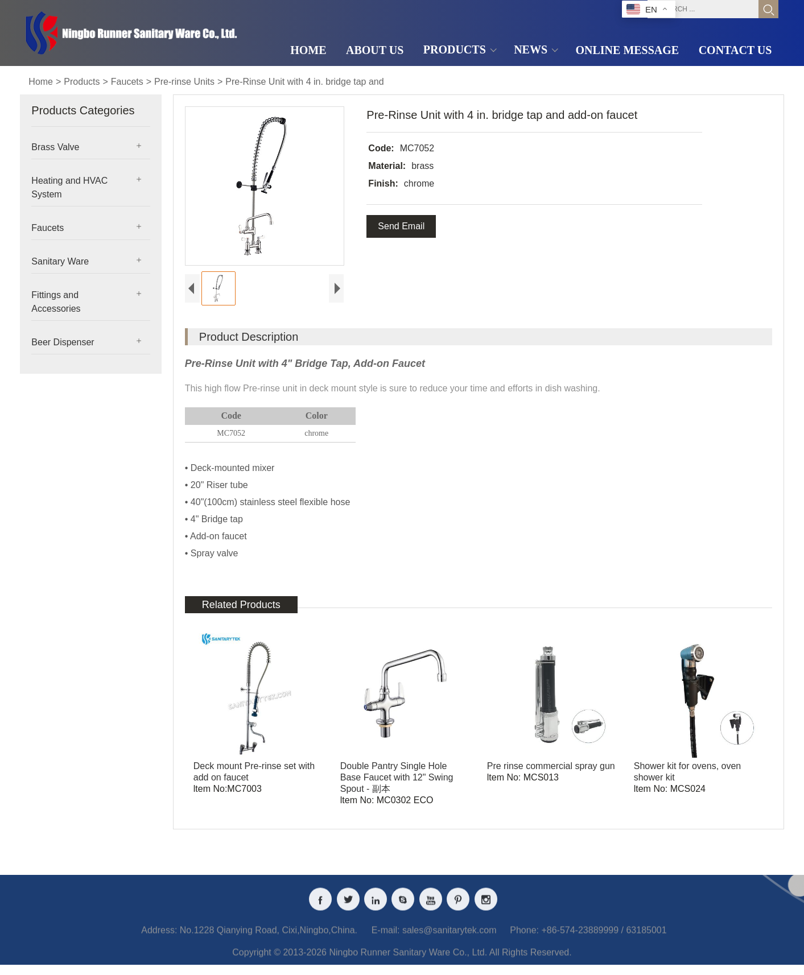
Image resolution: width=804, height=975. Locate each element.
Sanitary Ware (60, 261)
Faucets (127, 81)
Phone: (524, 939)
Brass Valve (55, 147)
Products (82, 81)
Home (40, 81)
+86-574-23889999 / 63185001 (603, 939)
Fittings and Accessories (55, 301)
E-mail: (386, 939)
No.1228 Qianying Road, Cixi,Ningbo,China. (268, 939)
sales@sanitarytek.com (449, 939)
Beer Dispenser (62, 342)
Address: (159, 939)
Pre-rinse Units (184, 81)
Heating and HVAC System (69, 187)
